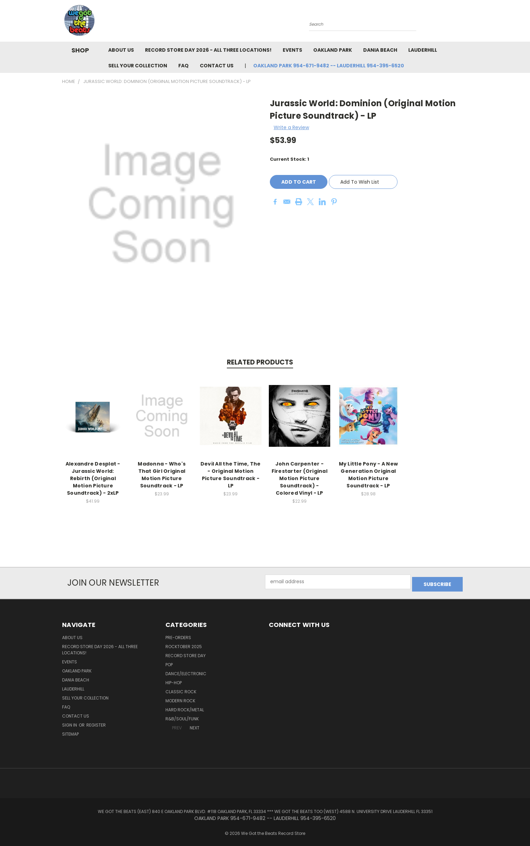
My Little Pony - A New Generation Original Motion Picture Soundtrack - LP (368, 474)
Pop (169, 662)
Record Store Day (185, 653)
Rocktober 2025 (183, 644)
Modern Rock (180, 698)
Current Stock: (289, 159)
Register (96, 723)
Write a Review (291, 127)
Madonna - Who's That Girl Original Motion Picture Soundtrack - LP (162, 474)
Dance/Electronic (185, 671)
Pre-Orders (178, 635)
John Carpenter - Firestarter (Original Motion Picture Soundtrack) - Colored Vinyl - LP (299, 478)
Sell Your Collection (137, 65)
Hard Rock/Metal (184, 707)
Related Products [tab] (260, 362)
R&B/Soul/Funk (182, 716)
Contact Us (216, 65)
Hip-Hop (173, 680)
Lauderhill (422, 50)
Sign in (70, 723)
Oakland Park (332, 50)
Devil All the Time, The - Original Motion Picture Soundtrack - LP (230, 474)
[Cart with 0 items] (466, 22)
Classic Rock (180, 689)
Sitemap (70, 732)
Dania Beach (380, 50)
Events (292, 50)
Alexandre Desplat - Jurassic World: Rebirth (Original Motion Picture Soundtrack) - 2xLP (93, 478)
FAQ (183, 65)
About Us (121, 50)
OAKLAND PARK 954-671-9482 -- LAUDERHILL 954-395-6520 (328, 65)
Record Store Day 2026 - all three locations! (208, 50)
